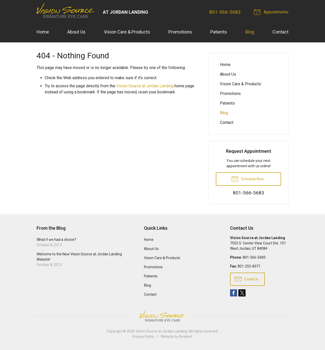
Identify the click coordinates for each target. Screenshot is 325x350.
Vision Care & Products (127, 32)
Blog (249, 32)
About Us (76, 32)
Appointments (271, 11)
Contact (280, 32)
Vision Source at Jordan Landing (144, 86)
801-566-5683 (225, 12)
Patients (218, 32)
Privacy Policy (143, 337)
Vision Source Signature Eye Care (162, 316)
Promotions (180, 32)
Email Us (246, 278)
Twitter (242, 292)
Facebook (233, 292)
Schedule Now (247, 178)
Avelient (185, 337)
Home (43, 32)
